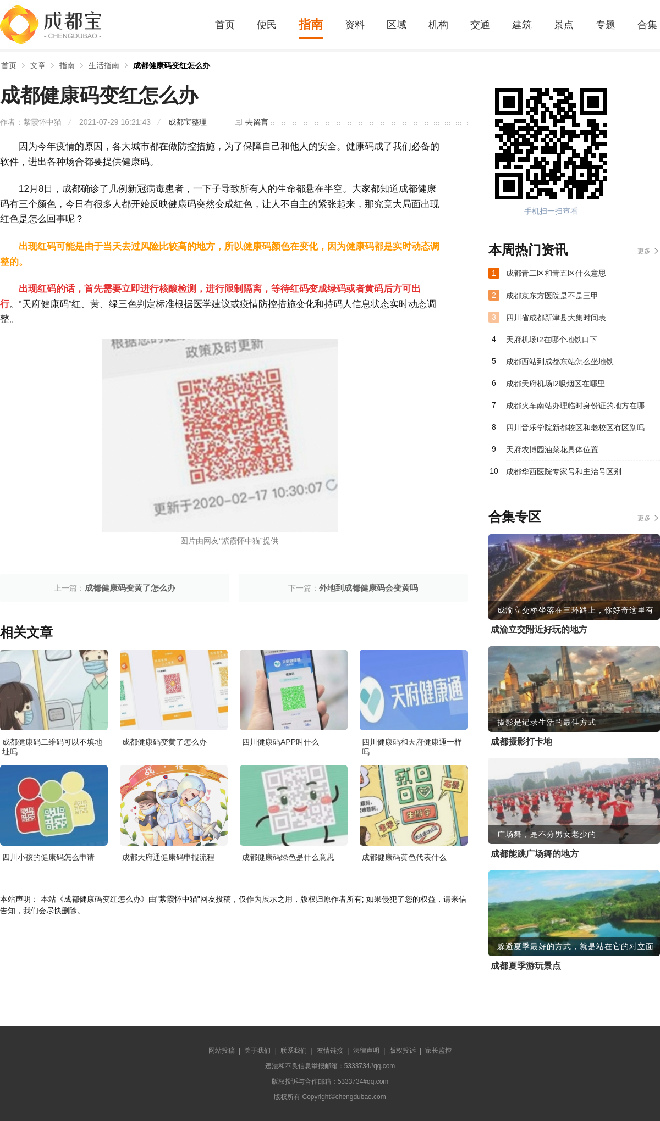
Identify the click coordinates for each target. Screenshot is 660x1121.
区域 (396, 24)
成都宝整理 (187, 122)
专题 (605, 24)
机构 (438, 24)
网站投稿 (221, 1051)
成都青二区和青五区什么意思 (556, 273)
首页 (225, 24)
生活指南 (104, 65)
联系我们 (293, 1051)
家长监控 (438, 1051)
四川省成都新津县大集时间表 (556, 317)
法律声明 (366, 1051)
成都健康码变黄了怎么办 (130, 587)
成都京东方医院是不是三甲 (552, 295)
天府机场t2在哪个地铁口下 (551, 339)
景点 (564, 24)
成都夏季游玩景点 (526, 965)
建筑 (522, 24)
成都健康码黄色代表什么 (404, 857)
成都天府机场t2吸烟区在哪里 (555, 383)
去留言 (256, 122)
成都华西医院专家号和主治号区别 (564, 471)
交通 (480, 24)
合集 (647, 24)
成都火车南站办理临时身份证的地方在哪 (575, 405)
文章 (38, 65)
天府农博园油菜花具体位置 (552, 449)
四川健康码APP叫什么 (280, 741)
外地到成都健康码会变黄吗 (368, 587)
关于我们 (257, 1051)
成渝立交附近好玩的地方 (539, 629)
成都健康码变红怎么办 (171, 65)
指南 (311, 24)
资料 (355, 24)
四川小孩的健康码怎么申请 (48, 857)
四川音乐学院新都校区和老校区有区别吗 (575, 427)
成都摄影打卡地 (521, 741)
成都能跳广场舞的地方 (535, 853)
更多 (644, 251)
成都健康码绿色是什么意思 (288, 857)
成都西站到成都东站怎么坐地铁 (560, 361)
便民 (267, 24)
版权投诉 (402, 1051)
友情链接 (330, 1051)
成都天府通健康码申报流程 (168, 857)
